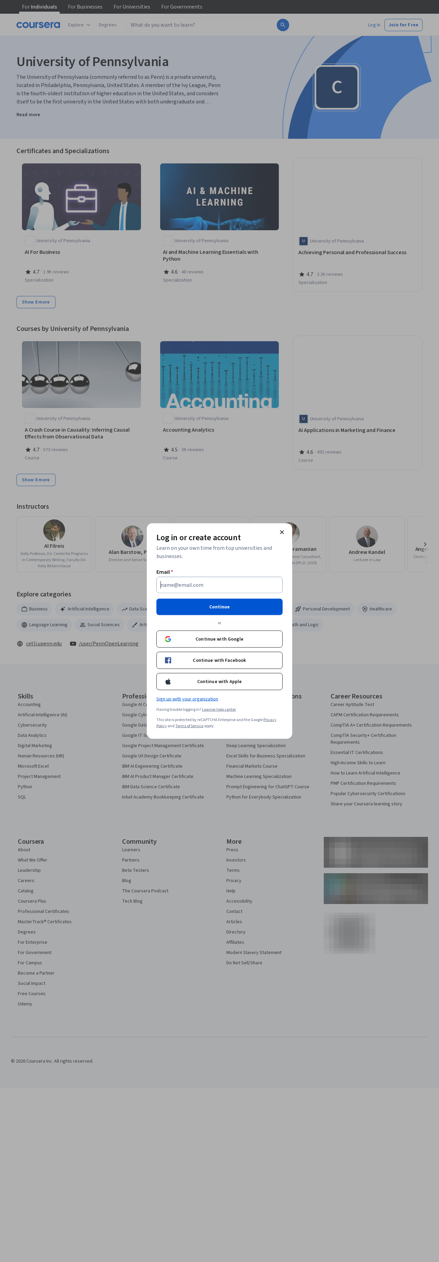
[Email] (219, 585)
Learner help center (219, 710)
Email (164, 572)
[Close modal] (282, 532)
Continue (219, 607)
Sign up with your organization (187, 699)
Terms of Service (189, 726)
